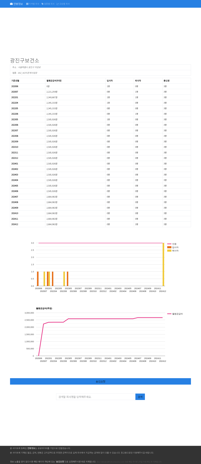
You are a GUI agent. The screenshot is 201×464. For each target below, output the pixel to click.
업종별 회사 (47, 3)
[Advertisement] (94, 33)
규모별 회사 (63, 3)
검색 (140, 397)
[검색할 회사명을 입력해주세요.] (96, 397)
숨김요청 (100, 381)
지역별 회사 (32, 3)
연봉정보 (16, 4)
